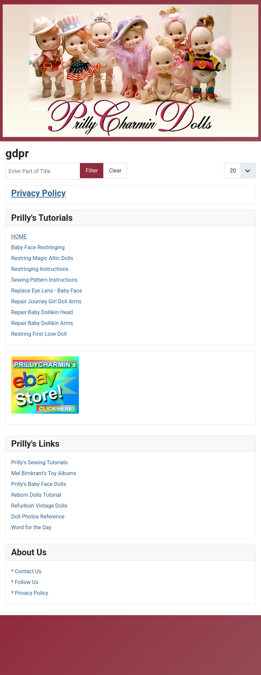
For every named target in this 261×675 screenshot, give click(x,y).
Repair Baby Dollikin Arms (42, 323)
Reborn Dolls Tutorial (36, 495)
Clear (115, 170)
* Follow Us (24, 582)
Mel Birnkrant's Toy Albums (43, 473)
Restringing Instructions (39, 269)
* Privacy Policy (29, 593)
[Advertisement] (130, 644)
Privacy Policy (38, 193)
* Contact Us (26, 571)
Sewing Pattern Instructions (44, 280)
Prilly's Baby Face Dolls (38, 484)
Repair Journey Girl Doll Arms (46, 301)
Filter (92, 170)
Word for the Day (31, 527)
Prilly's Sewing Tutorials (39, 462)
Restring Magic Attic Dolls (42, 258)
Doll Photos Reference (38, 516)
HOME (18, 236)
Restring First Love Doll (39, 334)
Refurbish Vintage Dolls (39, 506)
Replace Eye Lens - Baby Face (46, 290)
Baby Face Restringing (38, 247)
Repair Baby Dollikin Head (42, 312)
